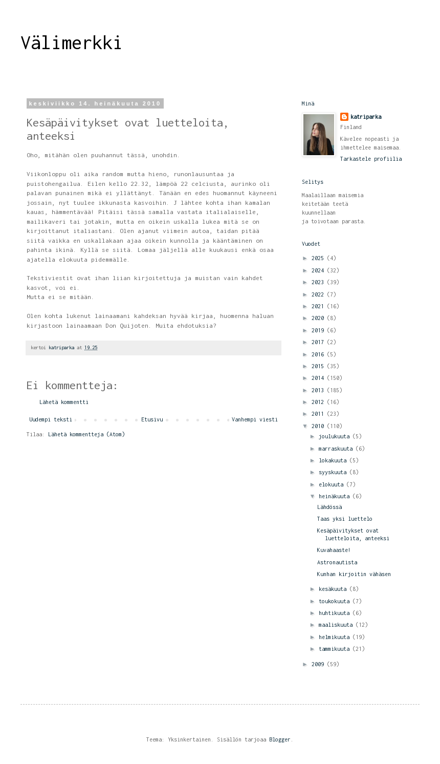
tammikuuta (336, 649)
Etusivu (152, 419)
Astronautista (337, 562)
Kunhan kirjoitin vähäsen (354, 574)
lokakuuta (334, 460)
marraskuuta (337, 448)
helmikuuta (336, 637)
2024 (319, 270)
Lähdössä (329, 507)
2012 (319, 402)
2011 (319, 414)
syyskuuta (334, 472)
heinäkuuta (336, 496)
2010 (319, 426)
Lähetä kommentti (64, 402)
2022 (319, 294)
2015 (319, 366)
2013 (319, 390)
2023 (319, 282)
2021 (319, 306)
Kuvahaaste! (334, 550)
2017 (319, 342)
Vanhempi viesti (255, 419)
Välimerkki (71, 42)
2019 (319, 330)
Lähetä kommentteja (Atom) (86, 434)
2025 (319, 258)
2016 (319, 354)
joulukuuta (336, 436)
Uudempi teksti (50, 419)
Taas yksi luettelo (344, 519)
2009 (319, 664)
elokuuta (332, 484)
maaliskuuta (337, 625)
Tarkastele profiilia (371, 159)
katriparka (365, 117)
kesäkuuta (334, 589)
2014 (319, 378)
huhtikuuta (336, 613)
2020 (319, 318)
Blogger (280, 739)
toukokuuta (336, 601)
